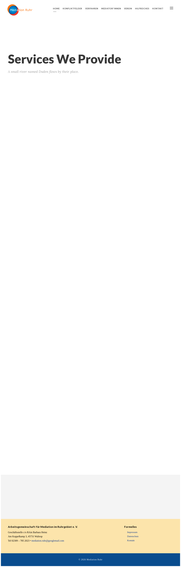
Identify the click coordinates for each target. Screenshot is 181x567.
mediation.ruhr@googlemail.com (48, 540)
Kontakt (157, 8)
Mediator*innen (111, 8)
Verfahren (91, 8)
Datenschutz (132, 536)
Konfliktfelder (72, 8)
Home (56, 8)
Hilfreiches (142, 8)
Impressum (132, 532)
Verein (128, 8)
